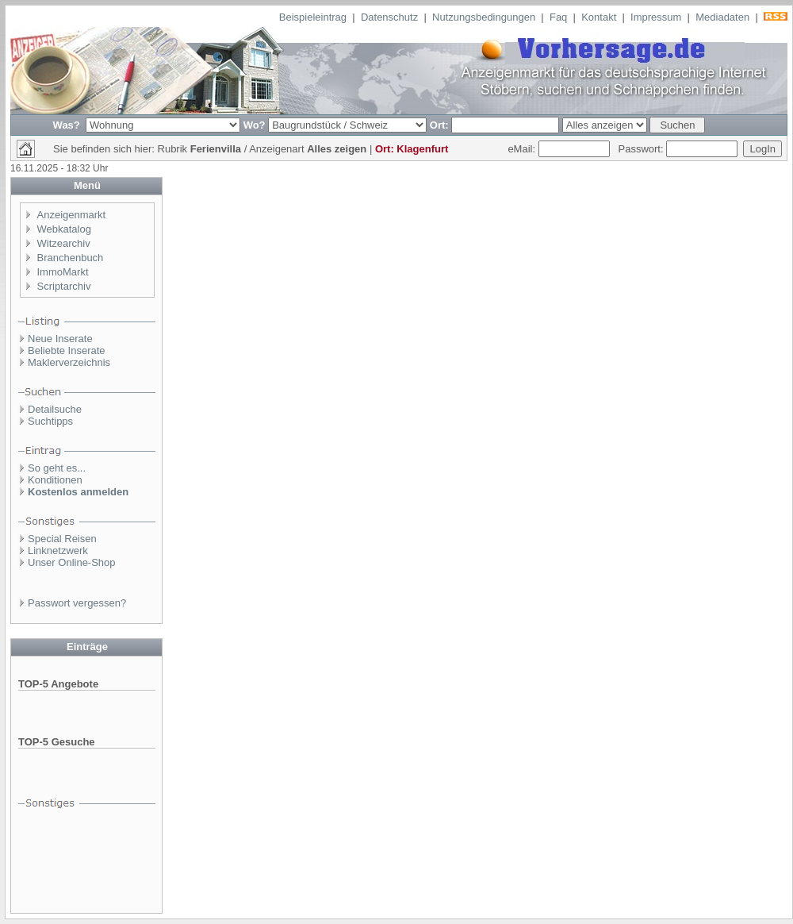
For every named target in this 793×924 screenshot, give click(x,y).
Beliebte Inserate (66, 350)
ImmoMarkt (63, 272)
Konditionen (55, 480)
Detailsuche (55, 409)
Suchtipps (50, 421)
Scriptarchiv (64, 286)
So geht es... (57, 468)
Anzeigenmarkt (71, 215)
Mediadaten (722, 17)
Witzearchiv (63, 243)
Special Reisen (62, 539)
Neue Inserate (60, 339)
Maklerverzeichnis (69, 362)
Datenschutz (389, 17)
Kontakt (598, 17)
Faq (558, 17)
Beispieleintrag (313, 17)
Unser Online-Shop (72, 562)
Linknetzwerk (58, 550)
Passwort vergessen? (77, 603)
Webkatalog (64, 229)
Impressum (655, 17)
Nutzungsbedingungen (483, 17)
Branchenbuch (70, 258)
